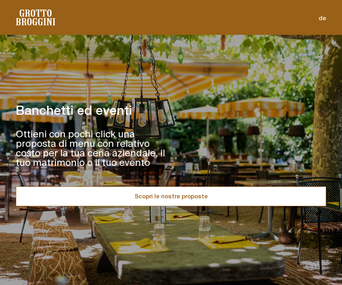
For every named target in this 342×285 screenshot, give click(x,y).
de (322, 18)
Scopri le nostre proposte (171, 196)
